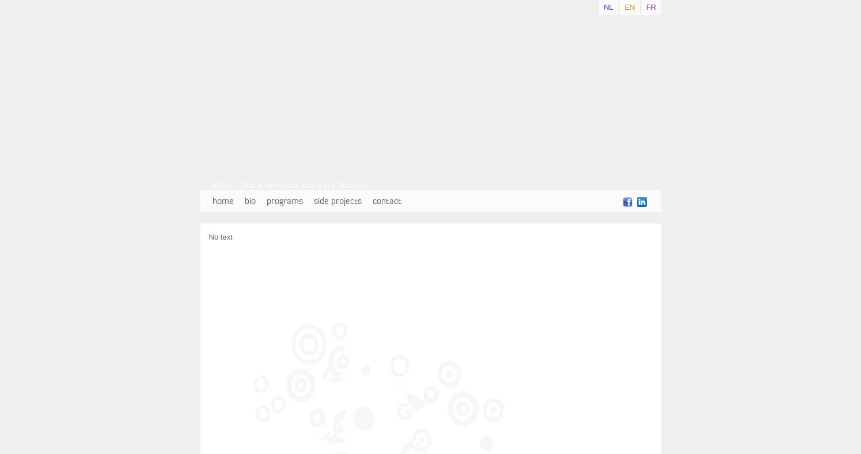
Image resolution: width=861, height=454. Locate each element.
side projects (338, 200)
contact (387, 200)
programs (285, 200)
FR (651, 7)
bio (250, 200)
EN (629, 7)
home (223, 200)
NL (608, 7)
